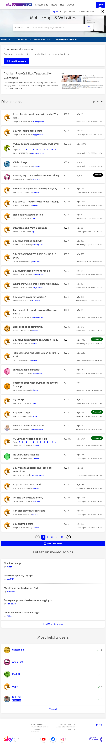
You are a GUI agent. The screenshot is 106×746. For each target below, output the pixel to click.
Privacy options (37, 724)
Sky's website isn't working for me (31, 270)
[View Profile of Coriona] (36, 458)
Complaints (35, 729)
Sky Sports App (21, 412)
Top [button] (100, 724)
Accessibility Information (65, 727)
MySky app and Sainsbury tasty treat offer (36, 143)
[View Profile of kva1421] (10, 579)
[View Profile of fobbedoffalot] (38, 373)
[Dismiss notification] (103, 11)
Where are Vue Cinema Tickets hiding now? (36, 283)
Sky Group (35, 732)
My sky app (19, 399)
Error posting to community (28, 326)
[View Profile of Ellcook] (35, 390)
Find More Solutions (53, 624)
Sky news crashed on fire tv (27, 240)
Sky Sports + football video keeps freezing (36, 201)
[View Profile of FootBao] (35, 205)
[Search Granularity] (22, 27)
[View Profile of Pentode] (36, 501)
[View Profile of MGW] (35, 344)
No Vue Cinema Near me (26, 454)
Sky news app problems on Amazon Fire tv (35, 339)
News (54, 4)
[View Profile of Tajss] (33, 232)
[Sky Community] (19, 5)
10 (52, 149)
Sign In (100, 5)
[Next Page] (68, 537)
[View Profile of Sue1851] (36, 445)
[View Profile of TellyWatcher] (38, 288)
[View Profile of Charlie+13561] (37, 429)
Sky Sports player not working (29, 297)
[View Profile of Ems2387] (36, 166)
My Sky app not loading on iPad (30, 438)
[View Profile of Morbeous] (36, 301)
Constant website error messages (22, 612)
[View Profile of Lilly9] (34, 403)
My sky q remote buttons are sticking (39, 175)
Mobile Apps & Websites (53, 17)
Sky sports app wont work (27, 484)
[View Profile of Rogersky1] (35, 360)
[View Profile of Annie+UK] (36, 179)
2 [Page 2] (47, 537)
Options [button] (96, 101)
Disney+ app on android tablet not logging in (28, 600)
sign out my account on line (28, 214)
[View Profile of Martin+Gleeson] (38, 475)
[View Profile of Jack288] (35, 528)
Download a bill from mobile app (30, 227)
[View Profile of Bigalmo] (36, 488)
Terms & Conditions (67, 724)
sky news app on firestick (26, 369)
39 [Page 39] (62, 537)
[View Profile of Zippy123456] (38, 135)
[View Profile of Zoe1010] (35, 192)
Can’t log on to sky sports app (29, 510)
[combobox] (59, 27)
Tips (62, 4)
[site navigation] (2, 4)
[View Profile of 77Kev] (10, 616)
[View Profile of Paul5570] (11, 603)
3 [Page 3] (52, 537)
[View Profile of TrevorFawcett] (37, 317)
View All (53, 709)
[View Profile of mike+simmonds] (37, 153)
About (70, 4)
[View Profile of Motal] (35, 416)
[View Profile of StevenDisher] (38, 275)
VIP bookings (20, 162)
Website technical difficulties (29, 425)
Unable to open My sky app (18, 575)
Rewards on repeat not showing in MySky (35, 188)
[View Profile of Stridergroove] (38, 121)
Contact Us (71, 729)
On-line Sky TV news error (27, 497)
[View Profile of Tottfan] (35, 515)
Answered (97, 339)
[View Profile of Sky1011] (35, 331)
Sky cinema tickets (23, 523)
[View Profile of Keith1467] (36, 261)
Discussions (41, 4)
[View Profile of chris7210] (35, 218)
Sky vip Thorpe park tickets (27, 130)
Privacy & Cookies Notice (40, 727)
